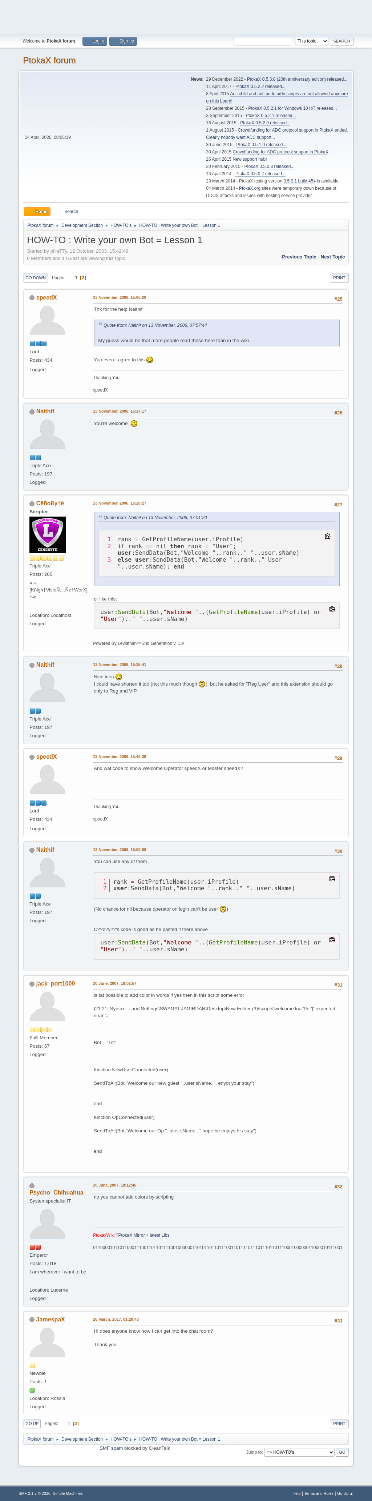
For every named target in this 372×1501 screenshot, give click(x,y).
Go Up (32, 1423)
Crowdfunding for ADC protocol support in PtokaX (280, 151)
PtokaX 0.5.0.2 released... (260, 173)
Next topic (333, 257)
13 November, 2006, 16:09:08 (119, 849)
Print (339, 278)
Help (296, 1493)
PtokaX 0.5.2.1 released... (271, 115)
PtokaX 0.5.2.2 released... (260, 86)
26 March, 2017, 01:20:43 (116, 1319)
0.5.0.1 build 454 (299, 181)
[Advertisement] (186, 16)
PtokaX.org (249, 188)
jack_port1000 (55, 983)
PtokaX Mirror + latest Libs (144, 1235)
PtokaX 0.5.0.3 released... (269, 166)
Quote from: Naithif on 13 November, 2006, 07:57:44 (155, 325)
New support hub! (250, 159)
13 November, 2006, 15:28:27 (119, 503)
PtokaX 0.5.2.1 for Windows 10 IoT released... (292, 108)
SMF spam (111, 1448)
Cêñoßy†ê (50, 503)
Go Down (35, 278)
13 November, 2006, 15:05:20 (119, 297)
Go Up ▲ (345, 1493)
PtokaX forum (49, 60)
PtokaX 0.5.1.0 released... (261, 144)
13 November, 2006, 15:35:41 (119, 664)
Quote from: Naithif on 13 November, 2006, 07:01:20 (155, 517)
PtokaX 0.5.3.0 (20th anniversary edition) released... (297, 79)
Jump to (254, 1452)
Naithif (45, 411)
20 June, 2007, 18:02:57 (114, 983)
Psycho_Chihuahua (56, 1192)
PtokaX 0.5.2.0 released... (265, 122)
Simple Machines (68, 1493)
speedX (46, 297)
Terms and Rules (318, 1493)
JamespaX (50, 1319)
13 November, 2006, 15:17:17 (119, 411)
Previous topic (299, 257)
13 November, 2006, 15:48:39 (119, 756)
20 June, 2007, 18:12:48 (114, 1185)
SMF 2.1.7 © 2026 (34, 1493)
